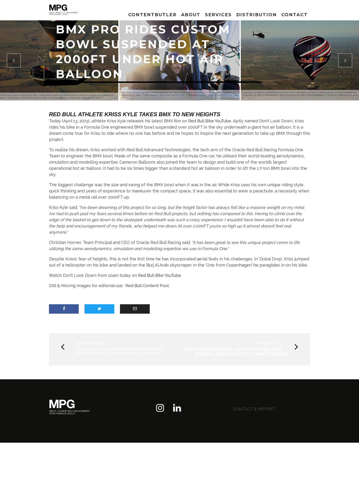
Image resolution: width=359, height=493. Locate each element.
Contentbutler (152, 14)
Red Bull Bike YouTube (209, 121)
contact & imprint (254, 409)
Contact (294, 14)
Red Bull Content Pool (147, 285)
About (191, 14)
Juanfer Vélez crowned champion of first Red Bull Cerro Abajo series (120, 351)
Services (218, 14)
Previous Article (92, 343)
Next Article (270, 343)
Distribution (256, 14)
